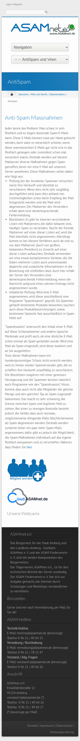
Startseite (23, 94)
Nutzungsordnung (62, 732)
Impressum (47, 726)
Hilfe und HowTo (39, 94)
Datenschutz (64, 726)
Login (9, 4)
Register (18, 4)
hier (29, 447)
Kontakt (32, 726)
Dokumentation (57, 94)
